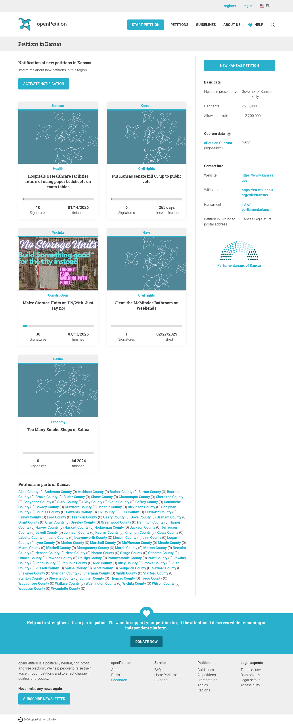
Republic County (74, 563)
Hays (147, 232)
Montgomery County (93, 548)
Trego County (152, 578)
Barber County (121, 492)
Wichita (58, 232)
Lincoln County (125, 538)
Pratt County (158, 558)
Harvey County (47, 527)
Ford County (57, 517)
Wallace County (67, 583)
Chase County (102, 497)
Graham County (169, 517)
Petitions (179, 25)
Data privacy (250, 675)
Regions (203, 690)
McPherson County (137, 543)
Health (58, 169)
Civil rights (146, 169)
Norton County (103, 553)
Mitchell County (59, 548)
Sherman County (97, 573)
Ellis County (130, 512)
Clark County (68, 502)
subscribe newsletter (44, 699)
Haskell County (77, 527)
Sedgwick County (133, 568)
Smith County (127, 573)
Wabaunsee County (34, 583)
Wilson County (163, 583)
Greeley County (83, 522)
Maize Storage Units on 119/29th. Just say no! (58, 305)
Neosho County (47, 553)
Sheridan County (64, 573)
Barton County (150, 492)
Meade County (170, 543)
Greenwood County (116, 522)
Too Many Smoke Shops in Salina (58, 429)
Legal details (250, 680)
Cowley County (47, 507)
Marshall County (103, 543)
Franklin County (85, 517)
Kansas (58, 106)
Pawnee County (60, 558)
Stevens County (61, 578)
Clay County (93, 502)
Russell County (47, 568)
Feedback (119, 680)
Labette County (30, 538)
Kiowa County (168, 532)
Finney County (30, 517)
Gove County (140, 517)
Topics (202, 685)
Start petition (145, 25)
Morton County (155, 548)
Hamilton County (150, 522)
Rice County (103, 563)
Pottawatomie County (125, 558)
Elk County (106, 512)
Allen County (28, 492)
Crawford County (78, 507)
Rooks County (155, 563)
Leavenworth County (91, 538)
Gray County (55, 522)
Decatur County (110, 507)
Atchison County (91, 492)
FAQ (157, 670)
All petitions (206, 675)
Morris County (126, 548)
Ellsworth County (158, 512)
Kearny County (107, 532)
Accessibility (250, 685)
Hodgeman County (109, 527)
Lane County (58, 538)
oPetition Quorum (218, 143)
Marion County (73, 543)
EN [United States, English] (265, 6)
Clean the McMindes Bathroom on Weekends (146, 305)
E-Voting (161, 680)
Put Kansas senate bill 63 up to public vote (147, 178)
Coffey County (147, 502)
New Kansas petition (239, 66)
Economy (58, 422)
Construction (58, 295)
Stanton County (31, 578)
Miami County (29, 548)
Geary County (114, 517)
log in (248, 6)
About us (232, 25)
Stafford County (156, 573)
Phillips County (90, 558)
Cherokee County (169, 497)
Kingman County (137, 532)
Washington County (101, 583)
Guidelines (206, 25)
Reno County (45, 563)
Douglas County (48, 512)
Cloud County (119, 502)
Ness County (75, 553)
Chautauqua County (135, 497)
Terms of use (251, 670)
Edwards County (79, 512)
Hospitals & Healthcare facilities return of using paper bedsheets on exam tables (58, 181)
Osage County (131, 553)
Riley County (128, 563)
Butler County (74, 497)
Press (115, 675)
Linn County (152, 538)
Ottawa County (30, 558)
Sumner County (92, 578)
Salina (58, 359)
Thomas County (123, 578)
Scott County (103, 568)
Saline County (76, 568)
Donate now (146, 642)
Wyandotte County (66, 588)
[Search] (273, 24)
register (230, 6)
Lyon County (45, 543)
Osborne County (161, 553)
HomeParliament (167, 675)
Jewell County (47, 532)
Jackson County (143, 527)
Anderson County (58, 492)
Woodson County (32, 588)
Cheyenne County (37, 502)
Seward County (164, 568)
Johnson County (77, 532)
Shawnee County (32, 573)
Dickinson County (142, 507)
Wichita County (134, 583)
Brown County (46, 497)
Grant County (29, 522)
